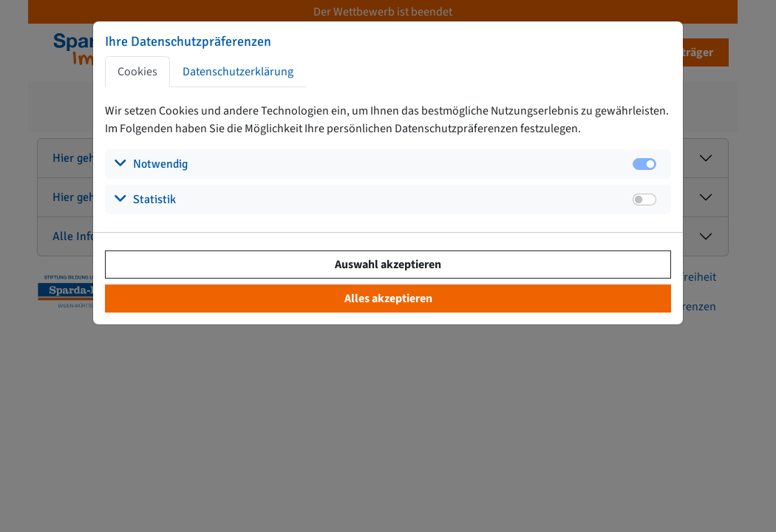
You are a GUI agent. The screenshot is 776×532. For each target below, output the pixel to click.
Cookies (137, 72)
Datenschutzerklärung (238, 72)
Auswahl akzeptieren (388, 264)
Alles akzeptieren (388, 298)
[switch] (644, 199)
